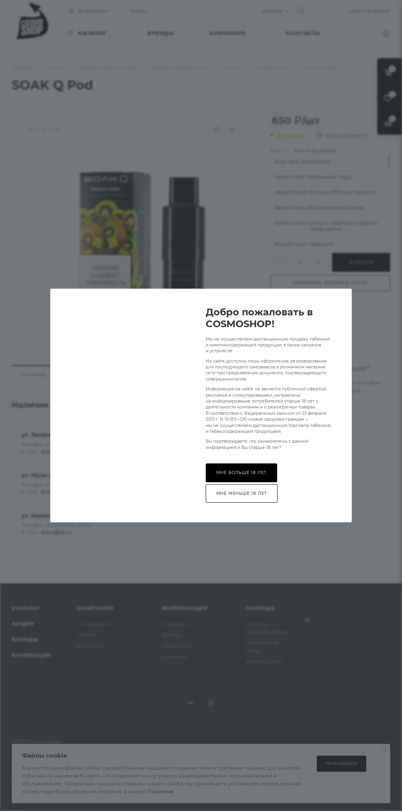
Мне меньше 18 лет (241, 493)
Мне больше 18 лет (241, 472)
